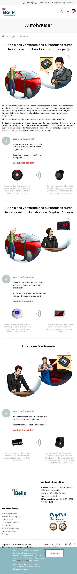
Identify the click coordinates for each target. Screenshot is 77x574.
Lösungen (11, 36)
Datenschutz (7, 519)
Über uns (5, 534)
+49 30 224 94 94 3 (57, 493)
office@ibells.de (53, 496)
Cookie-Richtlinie (22, 560)
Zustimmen (55, 553)
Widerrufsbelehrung (10, 528)
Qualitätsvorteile (9, 531)
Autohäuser (23, 36)
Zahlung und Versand (11, 522)
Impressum (7, 525)
